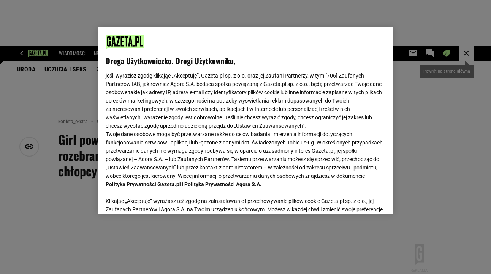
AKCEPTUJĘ (359, 199)
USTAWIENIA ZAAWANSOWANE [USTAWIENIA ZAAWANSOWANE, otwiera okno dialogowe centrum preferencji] (156, 198)
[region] (245, 120)
